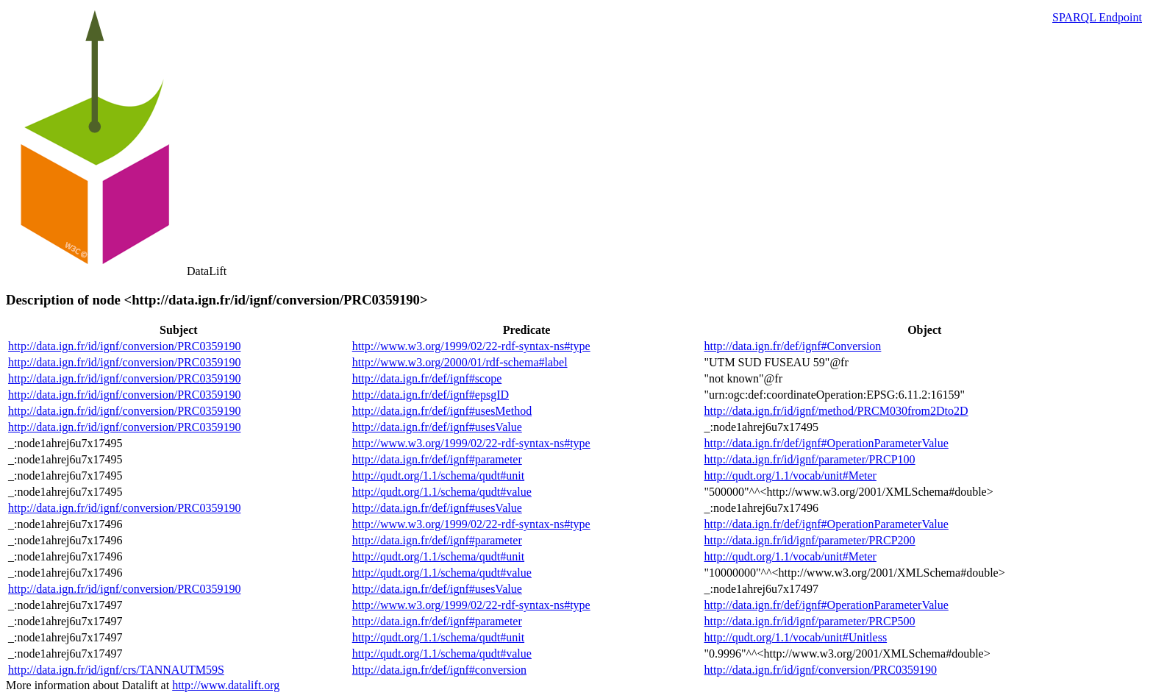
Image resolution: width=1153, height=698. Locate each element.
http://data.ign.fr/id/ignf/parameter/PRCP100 (809, 459)
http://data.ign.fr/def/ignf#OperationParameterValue (826, 443)
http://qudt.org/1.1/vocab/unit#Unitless (796, 637)
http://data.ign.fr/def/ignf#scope (427, 378)
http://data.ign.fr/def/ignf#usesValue (437, 427)
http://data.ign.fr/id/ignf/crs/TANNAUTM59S (116, 669)
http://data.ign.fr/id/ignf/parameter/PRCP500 (809, 621)
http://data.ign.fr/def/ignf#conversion (439, 669)
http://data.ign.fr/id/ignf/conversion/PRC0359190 (124, 346)
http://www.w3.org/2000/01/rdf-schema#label (460, 362)
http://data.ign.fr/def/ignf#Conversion (793, 346)
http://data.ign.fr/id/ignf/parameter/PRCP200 (809, 540)
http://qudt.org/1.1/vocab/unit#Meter (790, 475)
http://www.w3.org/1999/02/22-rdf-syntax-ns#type (471, 346)
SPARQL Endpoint (1097, 17)
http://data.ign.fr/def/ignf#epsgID (430, 394)
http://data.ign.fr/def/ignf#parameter (437, 459)
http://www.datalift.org (225, 685)
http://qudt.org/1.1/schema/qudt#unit (438, 475)
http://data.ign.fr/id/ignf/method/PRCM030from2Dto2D (836, 411)
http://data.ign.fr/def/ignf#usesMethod (442, 411)
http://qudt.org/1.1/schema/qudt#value (442, 491)
